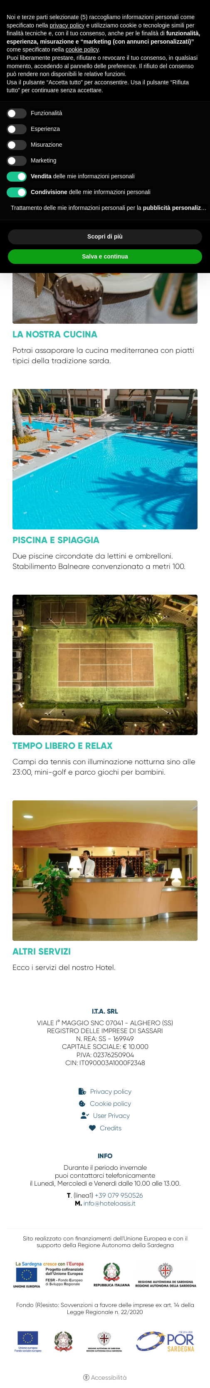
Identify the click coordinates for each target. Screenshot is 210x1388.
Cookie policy (110, 1103)
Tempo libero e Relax (62, 745)
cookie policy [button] (82, 49)
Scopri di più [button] (105, 236)
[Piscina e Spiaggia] (105, 458)
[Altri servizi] (105, 870)
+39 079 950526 (118, 1195)
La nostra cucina (54, 334)
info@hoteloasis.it (110, 1203)
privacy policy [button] (67, 25)
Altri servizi (41, 951)
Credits (110, 1128)
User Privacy (111, 1116)
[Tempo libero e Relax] (105, 664)
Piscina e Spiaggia (55, 540)
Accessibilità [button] (109, 1377)
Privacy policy (110, 1091)
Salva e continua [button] (105, 256)
